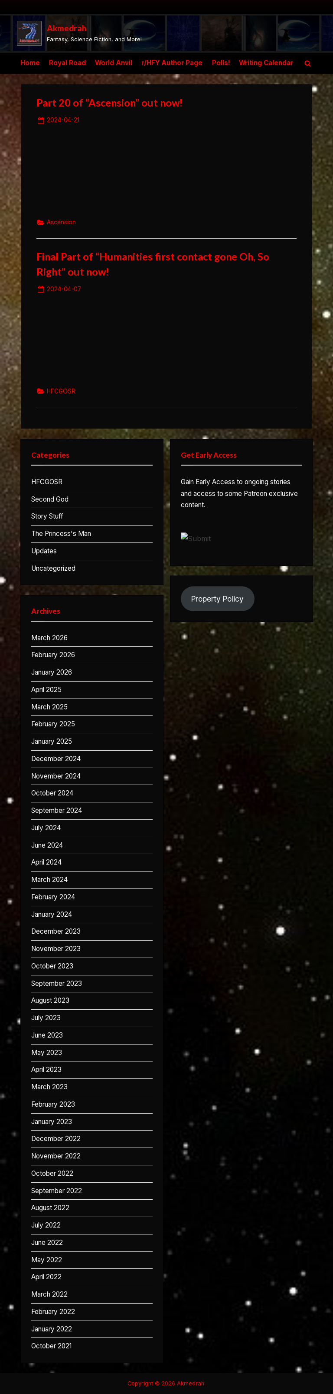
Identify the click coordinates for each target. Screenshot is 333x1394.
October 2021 (51, 1346)
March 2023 (49, 1087)
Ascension (61, 222)
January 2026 (51, 672)
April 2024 (46, 862)
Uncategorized (53, 568)
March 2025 (49, 707)
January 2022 (51, 1329)
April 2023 (46, 1069)
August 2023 (50, 1000)
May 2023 (46, 1052)
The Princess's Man (61, 533)
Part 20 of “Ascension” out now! (109, 102)
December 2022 (56, 1138)
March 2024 (49, 879)
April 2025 (46, 689)
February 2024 (53, 897)
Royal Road (67, 63)
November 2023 (56, 949)
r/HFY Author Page (171, 63)
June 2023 (47, 1035)
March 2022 (49, 1294)
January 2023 (51, 1122)
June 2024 (47, 845)
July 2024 (46, 828)
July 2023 (46, 1018)
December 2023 (56, 931)
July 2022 (46, 1225)
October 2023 (52, 966)
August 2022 (50, 1208)
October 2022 (52, 1173)
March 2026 (49, 638)
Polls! (221, 63)
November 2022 (56, 1156)
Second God (50, 499)
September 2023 (56, 983)
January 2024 (51, 914)
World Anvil (113, 63)
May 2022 (46, 1260)
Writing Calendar (266, 63)
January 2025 (51, 741)
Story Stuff (47, 516)
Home (30, 63)
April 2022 (46, 1277)
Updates (44, 551)
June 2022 (47, 1242)
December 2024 (56, 759)
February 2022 (53, 1311)
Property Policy (217, 598)
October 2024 (52, 793)
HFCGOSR (61, 391)
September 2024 (56, 810)
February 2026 (53, 655)
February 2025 (53, 724)
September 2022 (56, 1191)
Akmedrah (67, 28)
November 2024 (56, 776)
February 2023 (53, 1104)
